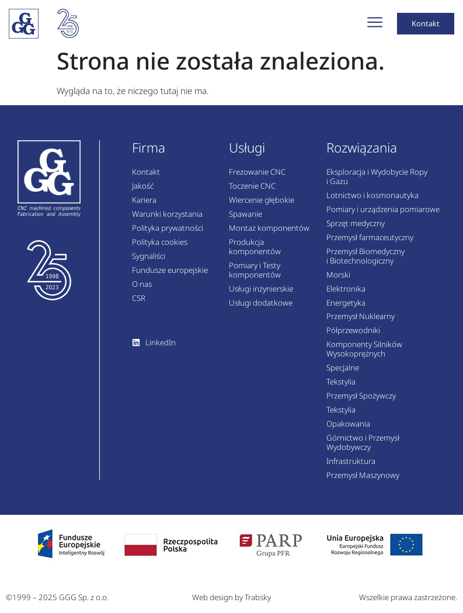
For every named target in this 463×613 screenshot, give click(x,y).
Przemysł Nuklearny (360, 322)
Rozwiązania (361, 153)
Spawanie (245, 220)
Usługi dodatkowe (261, 308)
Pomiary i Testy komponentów (255, 275)
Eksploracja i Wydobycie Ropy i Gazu (376, 183)
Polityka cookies (159, 247)
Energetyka (345, 308)
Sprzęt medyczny (355, 229)
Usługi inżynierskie (261, 294)
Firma (148, 153)
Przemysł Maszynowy (362, 481)
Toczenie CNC (252, 192)
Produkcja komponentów (255, 252)
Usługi (247, 153)
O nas (142, 290)
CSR (138, 304)
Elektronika (345, 294)
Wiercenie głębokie (261, 206)
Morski (338, 280)
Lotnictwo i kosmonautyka (372, 201)
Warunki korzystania (167, 220)
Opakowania (348, 429)
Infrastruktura (350, 467)
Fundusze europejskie (170, 275)
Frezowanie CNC (257, 178)
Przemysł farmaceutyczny (369, 243)
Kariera (144, 206)
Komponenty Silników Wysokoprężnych (364, 355)
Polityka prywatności (167, 233)
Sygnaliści (148, 261)
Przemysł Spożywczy (361, 401)
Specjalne (342, 374)
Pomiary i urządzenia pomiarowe (383, 215)
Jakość (143, 192)
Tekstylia (341, 388)
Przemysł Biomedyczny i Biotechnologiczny (365, 261)
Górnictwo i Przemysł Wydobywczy (362, 448)
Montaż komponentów (269, 233)
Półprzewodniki (353, 336)
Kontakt (146, 178)
